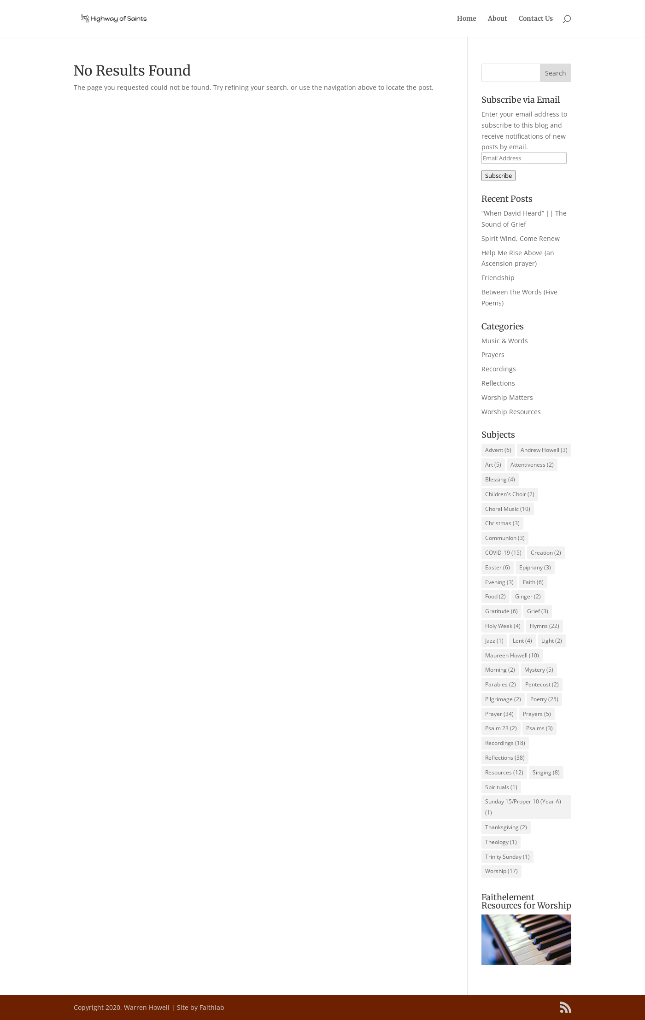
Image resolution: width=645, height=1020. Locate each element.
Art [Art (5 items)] (493, 465)
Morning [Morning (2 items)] (500, 670)
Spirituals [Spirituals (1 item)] (501, 787)
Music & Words (504, 340)
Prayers (492, 354)
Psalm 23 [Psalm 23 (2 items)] (501, 728)
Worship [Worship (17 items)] (501, 871)
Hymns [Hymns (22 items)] (544, 626)
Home (466, 19)
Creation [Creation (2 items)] (546, 553)
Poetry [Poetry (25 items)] (544, 699)
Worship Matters (507, 397)
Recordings (498, 368)
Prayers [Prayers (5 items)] (537, 714)
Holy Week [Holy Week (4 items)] (503, 626)
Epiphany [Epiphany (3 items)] (535, 567)
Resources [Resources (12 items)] (504, 772)
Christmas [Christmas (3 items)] (502, 523)
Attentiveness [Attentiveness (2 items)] (532, 465)
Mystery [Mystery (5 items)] (538, 670)
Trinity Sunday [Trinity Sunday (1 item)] (507, 857)
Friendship (498, 277)
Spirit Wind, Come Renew (520, 238)
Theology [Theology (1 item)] (501, 842)
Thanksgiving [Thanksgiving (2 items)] (506, 827)
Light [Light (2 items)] (551, 641)
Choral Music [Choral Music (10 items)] (507, 509)
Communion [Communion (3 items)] (505, 538)
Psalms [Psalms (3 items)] (539, 728)
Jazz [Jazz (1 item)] (494, 641)
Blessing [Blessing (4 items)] (500, 479)
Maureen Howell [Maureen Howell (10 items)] (512, 655)
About (497, 19)
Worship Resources (511, 411)
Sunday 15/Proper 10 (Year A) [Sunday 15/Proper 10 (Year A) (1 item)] (523, 806)
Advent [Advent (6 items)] (498, 450)
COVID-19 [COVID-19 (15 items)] (503, 553)
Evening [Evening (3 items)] (499, 582)
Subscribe (498, 175)
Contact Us (536, 19)
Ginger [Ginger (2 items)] (528, 596)
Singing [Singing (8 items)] (546, 772)
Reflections (498, 383)
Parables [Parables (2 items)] (500, 684)
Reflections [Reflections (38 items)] (505, 758)
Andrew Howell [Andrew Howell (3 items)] (544, 450)
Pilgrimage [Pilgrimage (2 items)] (503, 699)
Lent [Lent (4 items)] (522, 641)
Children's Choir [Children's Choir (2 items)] (509, 494)
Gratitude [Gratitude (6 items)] (501, 611)
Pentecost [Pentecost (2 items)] (542, 684)
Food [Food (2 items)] (495, 596)
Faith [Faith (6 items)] (533, 582)
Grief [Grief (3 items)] (537, 611)
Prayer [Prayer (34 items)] (499, 714)
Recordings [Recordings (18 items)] (505, 743)
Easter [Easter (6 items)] (497, 567)
